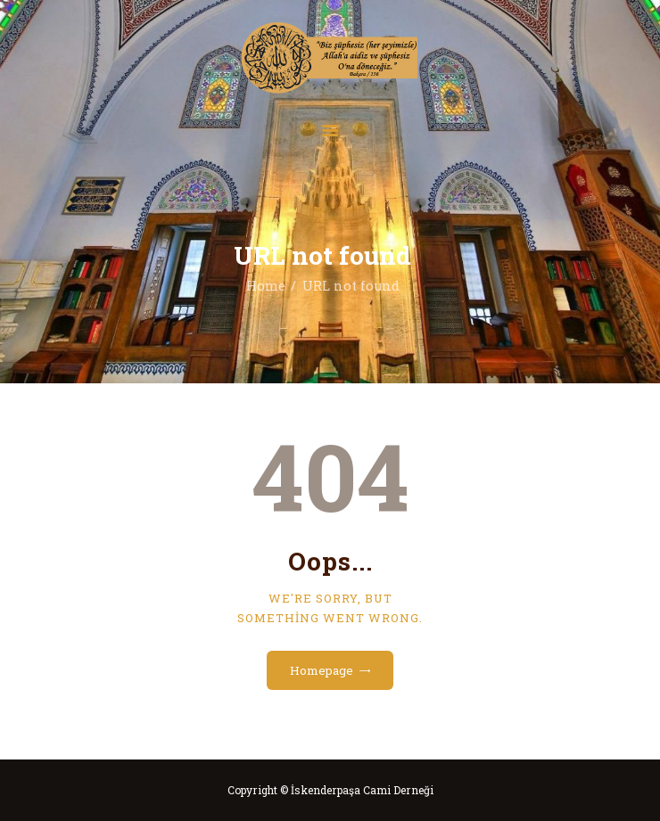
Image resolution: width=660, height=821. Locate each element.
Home (265, 285)
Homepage (321, 670)
